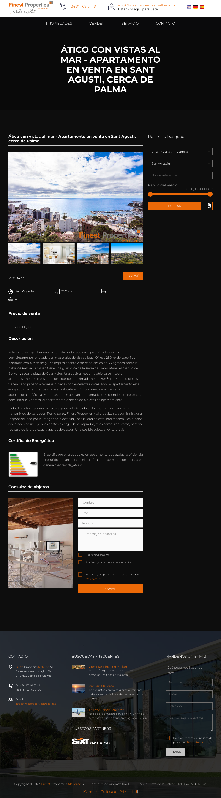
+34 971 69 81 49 (82, 6)
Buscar (174, 206)
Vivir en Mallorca (101, 686)
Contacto (92, 792)
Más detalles (93, 578)
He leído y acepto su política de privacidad (112, 576)
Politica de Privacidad (119, 792)
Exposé (132, 276)
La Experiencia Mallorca (106, 710)
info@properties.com (38, 703)
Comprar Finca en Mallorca (109, 666)
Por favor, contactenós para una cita (108, 562)
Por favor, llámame (98, 554)
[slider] (150, 194)
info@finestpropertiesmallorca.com (148, 5)
